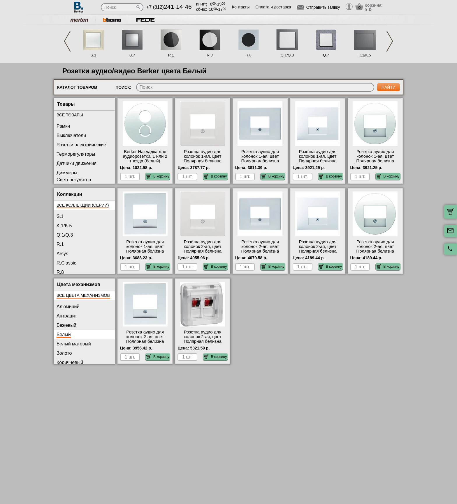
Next (389, 41)
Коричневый (70, 362)
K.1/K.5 (364, 55)
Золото (64, 353)
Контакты (240, 7)
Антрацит (67, 315)
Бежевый (66, 325)
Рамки (63, 126)
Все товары (70, 115)
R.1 (171, 55)
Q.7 (326, 55)
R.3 (209, 55)
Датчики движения (76, 163)
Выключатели (71, 135)
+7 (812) (169, 7)
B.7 (132, 55)
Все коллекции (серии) (83, 205)
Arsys (62, 253)
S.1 (93, 55)
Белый (64, 334)
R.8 (248, 55)
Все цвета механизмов (83, 295)
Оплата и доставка (273, 7)
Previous (67, 41)
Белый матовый (74, 343)
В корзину (157, 176)
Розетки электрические (81, 144)
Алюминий (68, 306)
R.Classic (66, 262)
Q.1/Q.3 (287, 55)
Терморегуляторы (76, 154)
